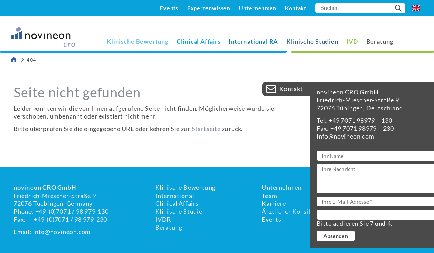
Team (269, 195)
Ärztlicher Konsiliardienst (299, 211)
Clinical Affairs (199, 41)
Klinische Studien (312, 41)
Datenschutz (401, 203)
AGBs (391, 211)
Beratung (379, 41)
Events (169, 8)
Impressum (399, 195)
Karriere (274, 203)
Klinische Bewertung (138, 41)
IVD (352, 41)
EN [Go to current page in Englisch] (416, 8)
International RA (253, 41)
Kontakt (296, 8)
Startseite (206, 128)
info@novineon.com (62, 231)
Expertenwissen (208, 8)
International (174, 195)
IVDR (163, 219)
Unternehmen (257, 8)
